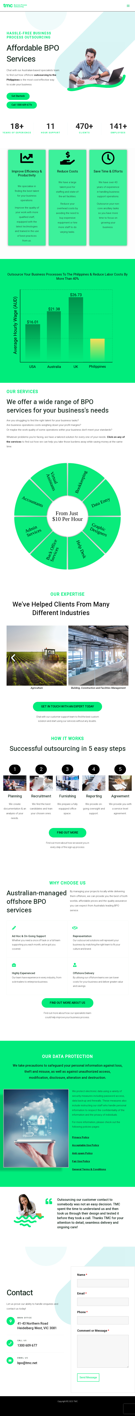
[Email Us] (10, 1360)
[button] (13, 658)
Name (82, 1274)
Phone (82, 1312)
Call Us (22, 1340)
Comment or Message (93, 1330)
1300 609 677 (27, 1345)
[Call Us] (10, 1343)
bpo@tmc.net (27, 1363)
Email (82, 1293)
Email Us (22, 1358)
